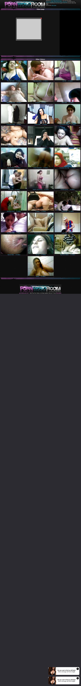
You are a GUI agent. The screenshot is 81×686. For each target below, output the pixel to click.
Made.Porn (65, 1)
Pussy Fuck (54, 5)
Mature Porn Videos (58, 1)
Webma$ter (58, 293)
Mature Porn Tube (49, 1)
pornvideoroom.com (24, 293)
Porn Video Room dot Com (56, 0)
